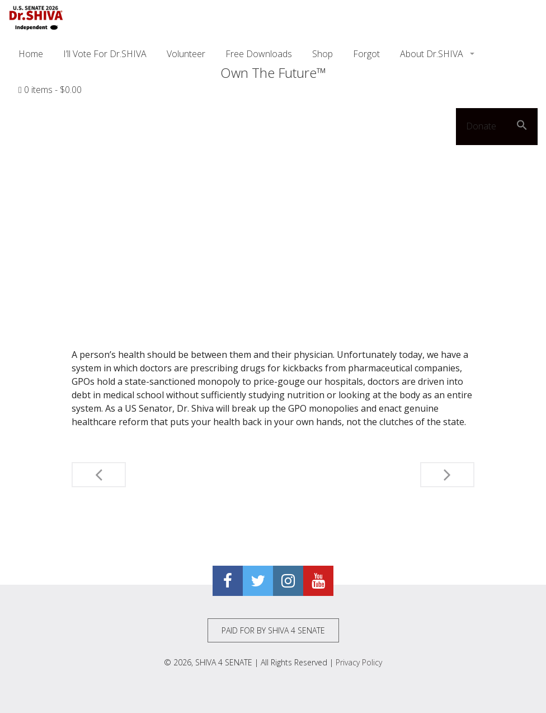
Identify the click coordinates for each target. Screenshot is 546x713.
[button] (522, 126)
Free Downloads (258, 54)
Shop (322, 54)
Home (30, 54)
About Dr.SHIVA (432, 54)
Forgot (366, 54)
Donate (481, 126)
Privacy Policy (359, 662)
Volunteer (186, 54)
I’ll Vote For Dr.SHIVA (105, 54)
